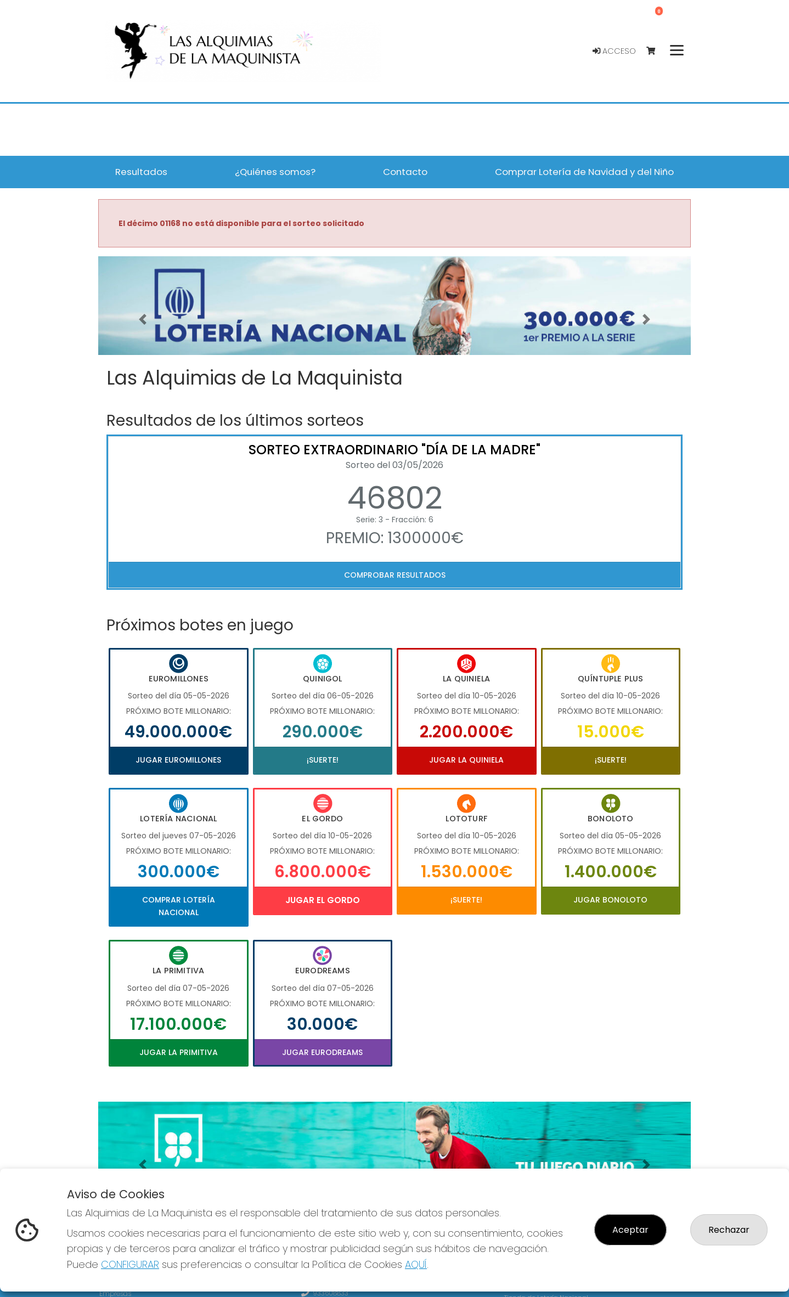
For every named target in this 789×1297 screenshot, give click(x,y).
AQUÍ (416, 1264)
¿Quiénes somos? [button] (275, 171)
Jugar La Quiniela (466, 759)
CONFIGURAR (130, 1264)
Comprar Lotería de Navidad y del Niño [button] (584, 171)
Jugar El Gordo (322, 900)
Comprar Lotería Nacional (178, 905)
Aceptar (630, 1229)
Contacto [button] (405, 171)
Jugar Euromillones (178, 759)
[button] (142, 319)
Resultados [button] (141, 171)
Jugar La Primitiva (178, 1052)
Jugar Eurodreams (322, 1052)
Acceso (614, 51)
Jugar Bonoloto (610, 899)
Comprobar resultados (395, 574)
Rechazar (728, 1229)
